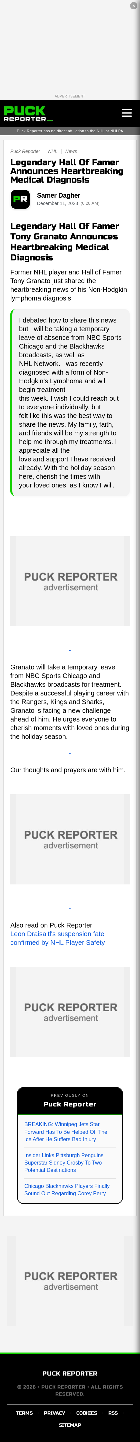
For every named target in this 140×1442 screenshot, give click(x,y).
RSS (113, 1413)
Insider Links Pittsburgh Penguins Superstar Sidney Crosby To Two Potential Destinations (63, 1163)
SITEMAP (70, 1425)
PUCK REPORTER (70, 1373)
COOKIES (86, 1413)
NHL (52, 151)
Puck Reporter (25, 151)
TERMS (24, 1413)
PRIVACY (54, 1413)
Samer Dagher (58, 195)
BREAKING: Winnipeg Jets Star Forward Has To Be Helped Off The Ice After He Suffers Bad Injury (65, 1131)
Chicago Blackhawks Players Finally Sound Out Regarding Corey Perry (67, 1189)
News (71, 151)
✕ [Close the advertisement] (134, 5)
